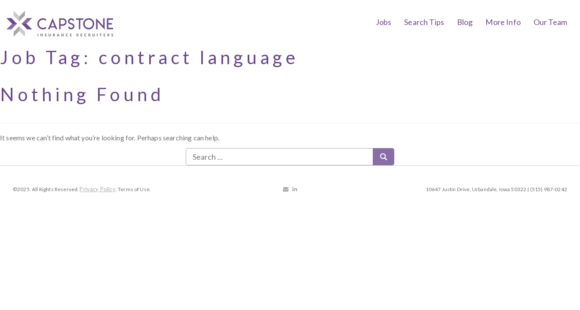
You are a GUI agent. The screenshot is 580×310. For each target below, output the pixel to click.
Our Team (550, 22)
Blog (465, 22)
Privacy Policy (97, 189)
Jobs (384, 22)
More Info (502, 22)
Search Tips (424, 22)
